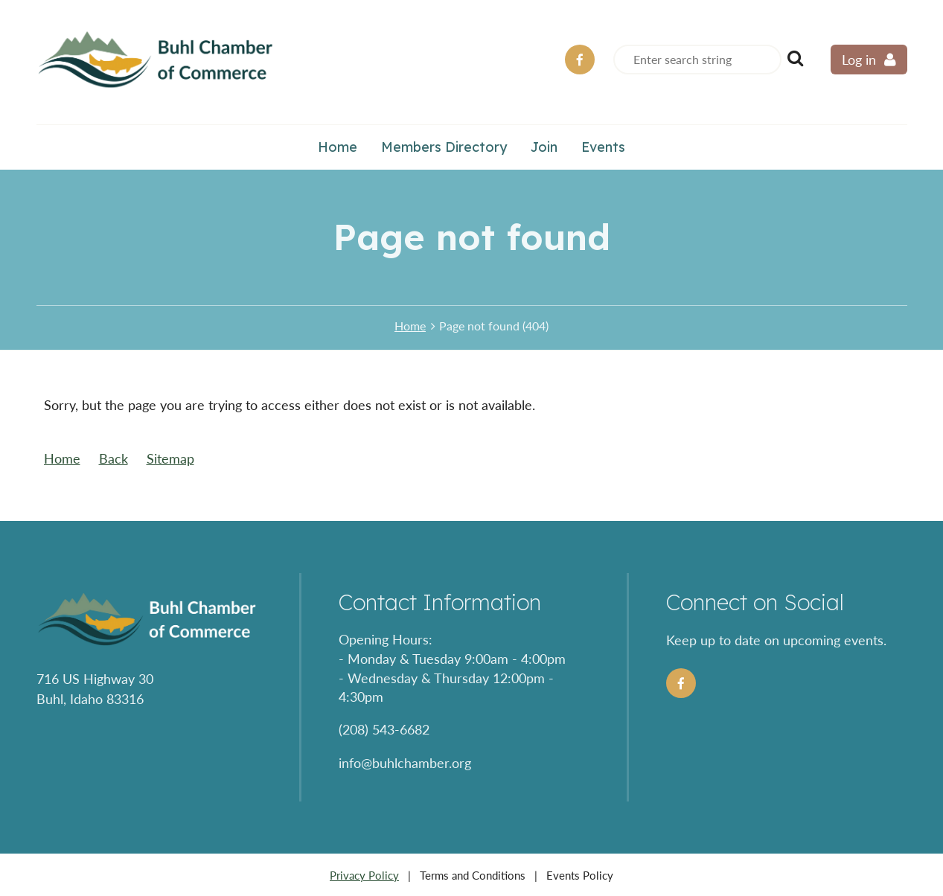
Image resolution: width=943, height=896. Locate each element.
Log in (859, 59)
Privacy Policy (364, 875)
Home (410, 326)
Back (113, 458)
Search (795, 58)
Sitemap (170, 458)
